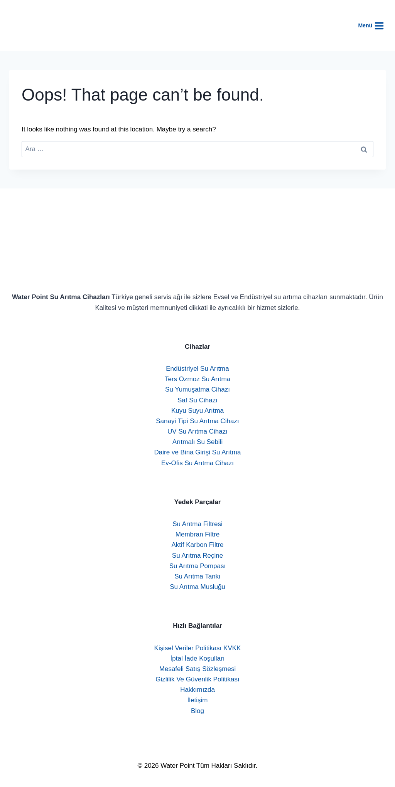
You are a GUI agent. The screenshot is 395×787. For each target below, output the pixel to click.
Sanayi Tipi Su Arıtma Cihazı (197, 421)
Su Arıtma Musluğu (197, 586)
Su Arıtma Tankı (197, 576)
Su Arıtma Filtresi (197, 524)
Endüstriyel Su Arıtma (197, 368)
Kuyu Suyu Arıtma (197, 410)
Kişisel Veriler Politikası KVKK (197, 648)
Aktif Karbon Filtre (197, 544)
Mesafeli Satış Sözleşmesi (197, 669)
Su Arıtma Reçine (197, 555)
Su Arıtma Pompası (197, 566)
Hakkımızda (197, 689)
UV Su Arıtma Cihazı (197, 431)
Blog (197, 711)
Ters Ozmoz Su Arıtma (197, 379)
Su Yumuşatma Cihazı (197, 389)
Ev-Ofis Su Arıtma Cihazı (197, 463)
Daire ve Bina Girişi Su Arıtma (197, 452)
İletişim (197, 700)
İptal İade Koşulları (197, 658)
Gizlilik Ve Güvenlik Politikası (197, 679)
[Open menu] (375, 25)
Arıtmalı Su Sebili (197, 442)
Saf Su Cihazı (197, 400)
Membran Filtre (197, 534)
